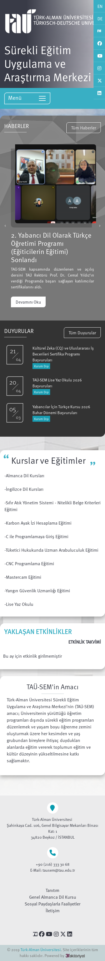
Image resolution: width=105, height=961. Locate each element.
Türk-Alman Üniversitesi (40, 950)
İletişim (53, 910)
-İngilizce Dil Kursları (23, 489)
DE (99, 18)
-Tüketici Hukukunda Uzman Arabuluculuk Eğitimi (51, 550)
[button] (5, 226)
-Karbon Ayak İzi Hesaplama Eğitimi (37, 523)
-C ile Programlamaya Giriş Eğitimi (36, 536)
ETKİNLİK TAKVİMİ (84, 642)
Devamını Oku (28, 302)
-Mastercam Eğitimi (22, 577)
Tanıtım (52, 890)
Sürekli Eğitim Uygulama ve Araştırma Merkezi (47, 63)
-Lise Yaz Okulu (18, 604)
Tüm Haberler (83, 127)
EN (99, 6)
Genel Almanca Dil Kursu (52, 897)
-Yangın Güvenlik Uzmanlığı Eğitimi (37, 590)
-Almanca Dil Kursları (24, 475)
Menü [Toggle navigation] (27, 98)
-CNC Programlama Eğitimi (29, 563)
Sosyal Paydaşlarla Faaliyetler (52, 903)
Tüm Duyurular (82, 332)
